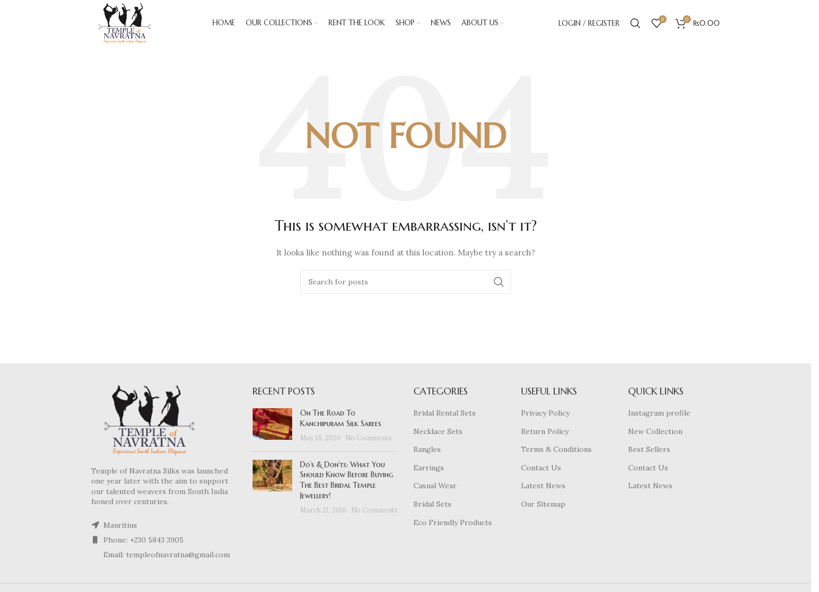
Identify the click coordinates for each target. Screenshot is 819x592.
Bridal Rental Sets (444, 414)
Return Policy (545, 432)
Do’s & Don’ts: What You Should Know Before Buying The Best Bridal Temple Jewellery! (346, 481)
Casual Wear (435, 487)
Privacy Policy (545, 414)
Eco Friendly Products (452, 523)
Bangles (427, 450)
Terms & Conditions (556, 450)
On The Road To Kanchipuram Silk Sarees (340, 419)
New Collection (655, 432)
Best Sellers (649, 450)
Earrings (428, 468)
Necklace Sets (438, 432)
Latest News (543, 487)
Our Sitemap (543, 505)
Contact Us (541, 468)
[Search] (635, 23)
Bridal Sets (432, 505)
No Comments (368, 439)
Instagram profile (659, 414)
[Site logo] (125, 23)
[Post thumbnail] (272, 427)
